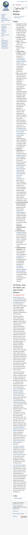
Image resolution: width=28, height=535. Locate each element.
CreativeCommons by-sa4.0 (18, 507)
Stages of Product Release (19, 17)
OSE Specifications (17, 465)
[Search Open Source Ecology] (24, 8)
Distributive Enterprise (21, 61)
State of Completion (19, 446)
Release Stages (18, 498)
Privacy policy (15, 511)
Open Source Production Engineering (19, 177)
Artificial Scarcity (17, 440)
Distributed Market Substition (19, 402)
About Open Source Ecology (18, 513)
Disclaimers (15, 516)
